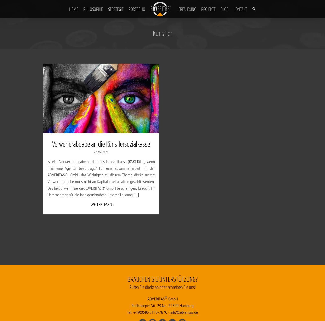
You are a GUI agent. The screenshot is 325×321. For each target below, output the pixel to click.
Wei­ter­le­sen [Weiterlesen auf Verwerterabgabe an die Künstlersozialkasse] (101, 204)
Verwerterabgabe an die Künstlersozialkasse (101, 144)
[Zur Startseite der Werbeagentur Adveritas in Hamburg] (160, 9)
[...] (136, 195)
